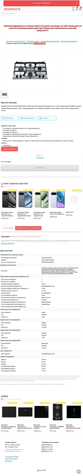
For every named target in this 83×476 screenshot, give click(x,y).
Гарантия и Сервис (11, 459)
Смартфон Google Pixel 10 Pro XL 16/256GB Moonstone (24, 214)
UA (73, 7)
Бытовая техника (33, 41)
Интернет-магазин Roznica (15, 41)
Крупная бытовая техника (50, 41)
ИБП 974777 (69, 212)
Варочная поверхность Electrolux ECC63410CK (73, 426)
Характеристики (9, 149)
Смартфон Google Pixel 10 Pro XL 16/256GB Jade (39, 214)
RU (73, 10)
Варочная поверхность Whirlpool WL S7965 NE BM (8, 426)
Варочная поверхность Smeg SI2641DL (40, 426)
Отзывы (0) (40, 158)
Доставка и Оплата (11, 456)
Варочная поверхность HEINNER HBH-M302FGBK (57, 426)
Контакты (8, 461)
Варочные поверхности (69, 41)
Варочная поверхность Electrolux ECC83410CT (24, 426)
